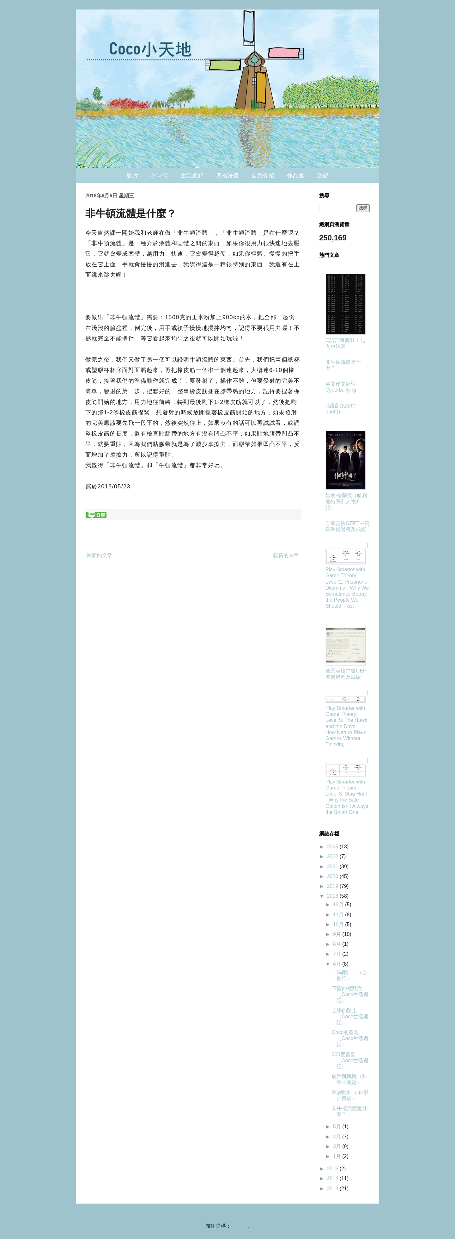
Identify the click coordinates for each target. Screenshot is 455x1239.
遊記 (322, 175)
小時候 (159, 175)
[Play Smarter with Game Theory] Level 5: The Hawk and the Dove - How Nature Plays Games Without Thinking (346, 718)
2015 (333, 1168)
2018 (333, 896)
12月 (339, 904)
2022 (333, 856)
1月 (337, 1156)
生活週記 (192, 175)
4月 (337, 1136)
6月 (337, 964)
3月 (337, 1146)
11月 (339, 914)
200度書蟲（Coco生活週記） (350, 1060)
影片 (132, 175)
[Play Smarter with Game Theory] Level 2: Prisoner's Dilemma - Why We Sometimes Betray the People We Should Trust (347, 575)
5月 (337, 1126)
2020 (333, 876)
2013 (333, 1188)
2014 (333, 1178)
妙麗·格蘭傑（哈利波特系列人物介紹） (346, 501)
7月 (337, 954)
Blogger (239, 1226)
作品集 (295, 175)
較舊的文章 (286, 555)
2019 (333, 886)
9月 (337, 934)
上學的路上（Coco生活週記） (350, 1016)
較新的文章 (99, 555)
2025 (333, 846)
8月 (337, 944)
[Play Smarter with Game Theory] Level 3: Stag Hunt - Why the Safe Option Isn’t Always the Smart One (346, 786)
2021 (333, 866)
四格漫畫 (227, 175)
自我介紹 (263, 175)
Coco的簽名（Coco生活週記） (350, 1038)
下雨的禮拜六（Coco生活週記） (350, 994)
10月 (339, 924)
